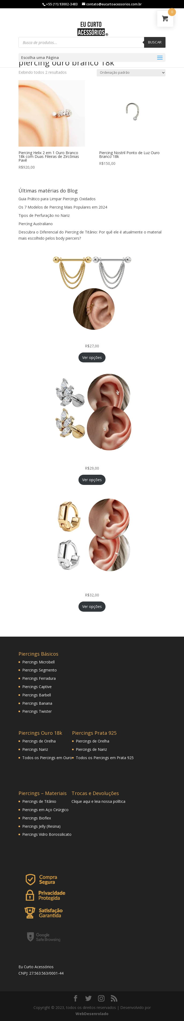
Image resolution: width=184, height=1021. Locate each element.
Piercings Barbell (36, 694)
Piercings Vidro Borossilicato (47, 834)
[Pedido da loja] (131, 72)
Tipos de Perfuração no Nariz (44, 215)
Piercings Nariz (35, 749)
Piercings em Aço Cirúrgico (45, 809)
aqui (86, 801)
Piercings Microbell (38, 661)
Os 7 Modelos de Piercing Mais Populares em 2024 (62, 207)
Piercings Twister (37, 711)
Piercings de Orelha (39, 741)
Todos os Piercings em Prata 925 (105, 757)
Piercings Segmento (39, 670)
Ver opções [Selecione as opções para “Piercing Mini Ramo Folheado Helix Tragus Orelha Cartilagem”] (92, 479)
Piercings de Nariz (91, 749)
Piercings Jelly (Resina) (41, 826)
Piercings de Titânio (39, 801)
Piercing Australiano (35, 223)
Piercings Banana (37, 703)
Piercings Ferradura (39, 678)
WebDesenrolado (92, 1013)
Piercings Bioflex (36, 817)
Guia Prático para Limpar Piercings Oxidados (57, 198)
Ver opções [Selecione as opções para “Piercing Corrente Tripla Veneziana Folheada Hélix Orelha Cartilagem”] (92, 357)
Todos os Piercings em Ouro (47, 757)
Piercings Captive (37, 686)
